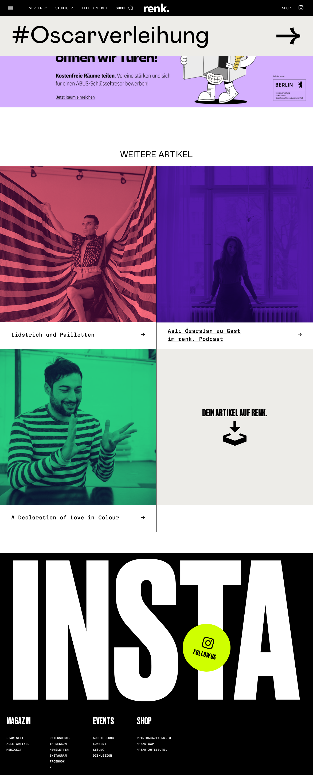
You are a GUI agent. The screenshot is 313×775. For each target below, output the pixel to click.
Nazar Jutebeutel (152, 749)
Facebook (57, 761)
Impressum (58, 743)
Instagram (58, 755)
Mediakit (14, 749)
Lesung (98, 749)
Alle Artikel (94, 8)
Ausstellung (103, 737)
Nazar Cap (145, 743)
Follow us (205, 649)
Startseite (15, 737)
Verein (38, 8)
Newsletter (59, 749)
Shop (286, 8)
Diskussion (102, 755)
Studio (64, 8)
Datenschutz (60, 737)
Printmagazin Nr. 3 (154, 737)
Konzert (99, 743)
